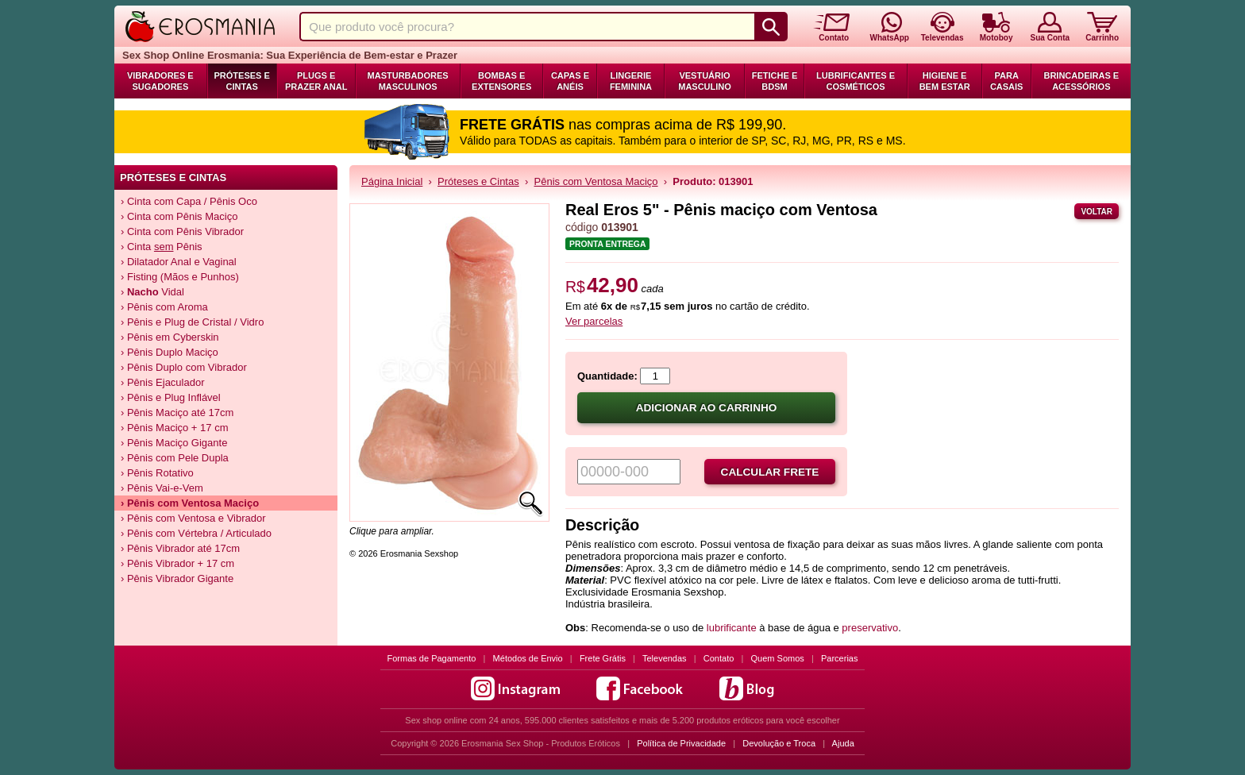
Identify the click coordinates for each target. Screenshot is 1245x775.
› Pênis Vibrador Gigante (177, 578)
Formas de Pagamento (431, 658)
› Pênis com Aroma (164, 307)
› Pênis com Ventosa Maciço (190, 503)
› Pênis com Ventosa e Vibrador (193, 518)
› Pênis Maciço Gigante (174, 443)
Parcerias (839, 658)
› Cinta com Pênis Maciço (179, 216)
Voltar (1096, 211)
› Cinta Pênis (161, 247)
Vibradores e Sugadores (160, 81)
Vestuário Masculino (704, 81)
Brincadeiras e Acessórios (1081, 81)
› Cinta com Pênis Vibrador (182, 231)
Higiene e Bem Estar (944, 81)
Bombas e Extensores (501, 81)
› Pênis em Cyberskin (170, 337)
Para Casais (1006, 81)
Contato (718, 658)
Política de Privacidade (681, 743)
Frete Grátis (603, 658)
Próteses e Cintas (242, 81)
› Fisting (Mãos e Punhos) (180, 277)
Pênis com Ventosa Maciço (596, 181)
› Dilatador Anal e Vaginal (179, 262)
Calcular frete (770, 472)
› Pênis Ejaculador (163, 382)
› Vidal (152, 292)
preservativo (870, 628)
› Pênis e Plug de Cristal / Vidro (192, 322)
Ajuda (843, 743)
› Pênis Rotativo (157, 473)
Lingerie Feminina (631, 81)
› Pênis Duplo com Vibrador (184, 367)
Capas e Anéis (570, 81)
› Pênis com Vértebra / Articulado (196, 533)
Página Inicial (391, 181)
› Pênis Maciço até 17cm (177, 412)
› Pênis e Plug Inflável (171, 397)
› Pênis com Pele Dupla (175, 458)
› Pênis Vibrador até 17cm (180, 548)
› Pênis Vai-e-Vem (162, 488)
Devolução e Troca (778, 743)
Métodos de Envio (528, 658)
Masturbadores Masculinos (408, 81)
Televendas (664, 658)
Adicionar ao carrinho (706, 408)
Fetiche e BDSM (774, 81)
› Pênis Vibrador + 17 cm (177, 563)
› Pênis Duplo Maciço (169, 352)
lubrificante (733, 628)
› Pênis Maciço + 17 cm (174, 428)
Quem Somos (777, 658)
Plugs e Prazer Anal (316, 81)
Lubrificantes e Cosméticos (855, 81)
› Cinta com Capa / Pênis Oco (189, 201)
